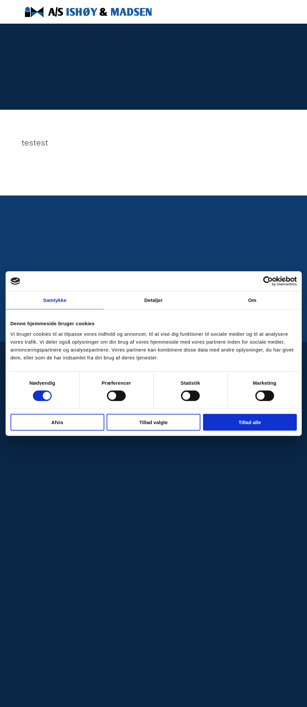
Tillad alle (250, 422)
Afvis (57, 422)
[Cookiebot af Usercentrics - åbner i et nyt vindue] (268, 281)
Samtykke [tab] (54, 300)
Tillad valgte (153, 422)
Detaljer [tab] (153, 300)
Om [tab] (252, 300)
